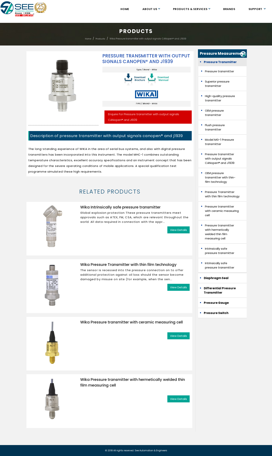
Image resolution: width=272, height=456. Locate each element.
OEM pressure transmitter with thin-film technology (220, 177)
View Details (178, 230)
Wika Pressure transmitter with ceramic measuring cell (131, 322)
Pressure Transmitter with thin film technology (222, 194)
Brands (229, 9)
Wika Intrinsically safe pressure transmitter (120, 207)
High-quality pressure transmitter (220, 98)
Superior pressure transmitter (217, 83)
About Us (151, 9)
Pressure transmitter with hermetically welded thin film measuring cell (219, 231)
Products (100, 38)
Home (125, 9)
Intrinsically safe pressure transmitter (219, 251)
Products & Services (191, 9)
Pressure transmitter (219, 71)
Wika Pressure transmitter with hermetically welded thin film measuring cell (132, 382)
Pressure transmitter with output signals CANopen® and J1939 (146, 59)
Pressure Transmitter (220, 62)
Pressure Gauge (216, 303)
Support (257, 9)
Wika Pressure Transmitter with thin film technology (128, 264)
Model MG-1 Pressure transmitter (219, 142)
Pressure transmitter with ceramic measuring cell (222, 210)
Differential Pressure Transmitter (220, 290)
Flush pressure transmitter (215, 127)
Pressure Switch (216, 313)
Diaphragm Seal (216, 278)
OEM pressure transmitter (214, 113)
